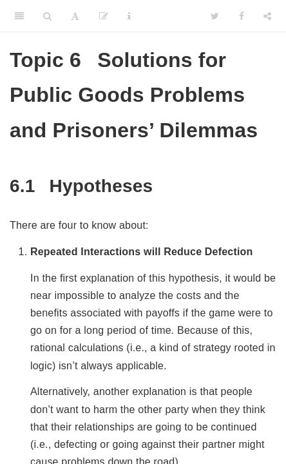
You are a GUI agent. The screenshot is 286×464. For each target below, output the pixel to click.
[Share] (267, 16)
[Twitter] (215, 16)
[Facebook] (241, 16)
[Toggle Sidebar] (19, 16)
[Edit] (104, 16)
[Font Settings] (75, 16)
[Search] (47, 16)
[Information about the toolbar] (129, 16)
